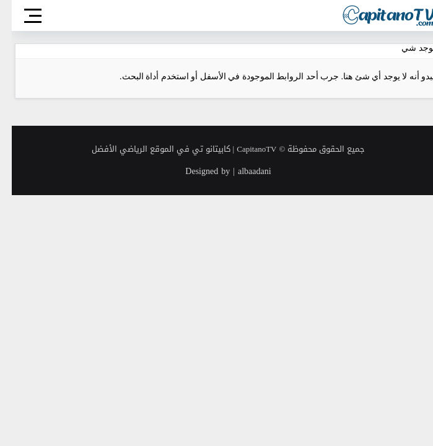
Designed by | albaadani (216, 171)
